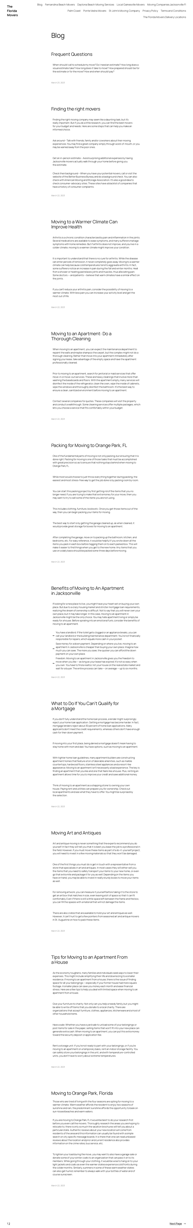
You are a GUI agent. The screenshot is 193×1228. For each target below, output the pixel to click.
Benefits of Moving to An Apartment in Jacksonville (87, 591)
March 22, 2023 (58, 195)
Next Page (178, 1223)
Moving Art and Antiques (76, 832)
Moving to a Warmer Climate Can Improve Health (84, 224)
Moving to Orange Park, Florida (82, 1093)
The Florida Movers (12, 10)
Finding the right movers (75, 108)
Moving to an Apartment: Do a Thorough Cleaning (81, 336)
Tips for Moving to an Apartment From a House (89, 959)
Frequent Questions (71, 54)
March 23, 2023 (58, 82)
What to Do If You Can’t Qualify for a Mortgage (85, 706)
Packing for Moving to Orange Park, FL (89, 445)
